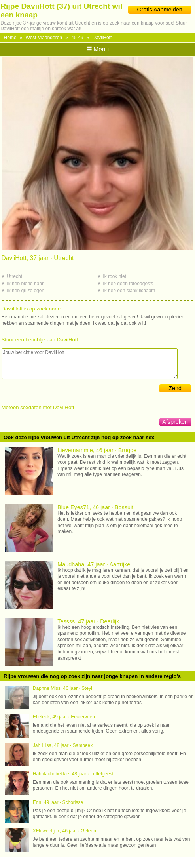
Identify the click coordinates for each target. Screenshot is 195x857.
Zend (175, 388)
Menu (97, 49)
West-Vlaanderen (44, 37)
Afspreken (175, 422)
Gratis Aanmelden (159, 9)
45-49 (77, 37)
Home (10, 37)
